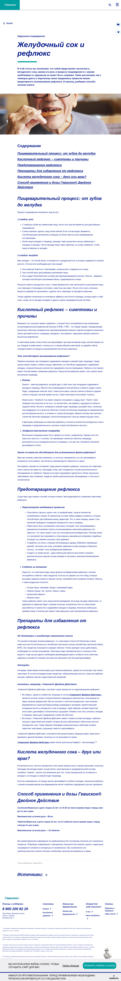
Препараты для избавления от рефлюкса (50, 171)
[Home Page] (10, 5)
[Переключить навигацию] (117, 5)
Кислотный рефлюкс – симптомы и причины (53, 159)
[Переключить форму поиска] (110, 5)
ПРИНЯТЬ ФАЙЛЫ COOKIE (99, 965)
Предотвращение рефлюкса (39, 165)
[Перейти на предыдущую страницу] (7, 23)
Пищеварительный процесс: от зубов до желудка (56, 153)
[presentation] (118, 24)
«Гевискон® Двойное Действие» (84, 695)
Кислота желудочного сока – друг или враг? (52, 176)
